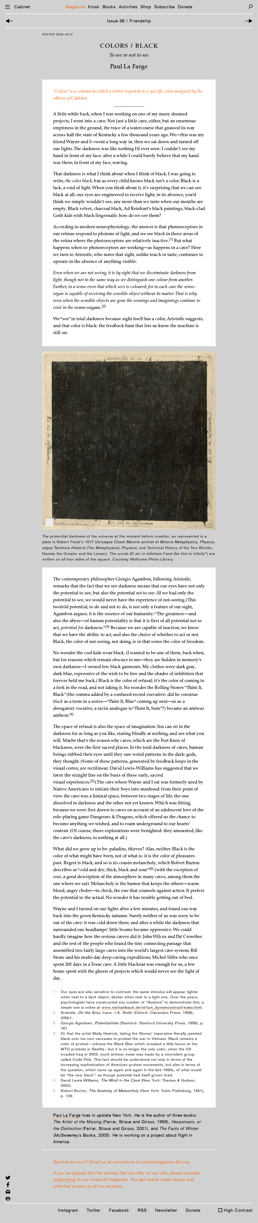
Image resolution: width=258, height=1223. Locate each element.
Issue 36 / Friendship (129, 20)
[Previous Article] (9, 21)
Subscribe (164, 6)
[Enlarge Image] (49, 522)
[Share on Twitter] (8, 1177)
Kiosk (94, 6)
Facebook (119, 1210)
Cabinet (22, 7)
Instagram (68, 1210)
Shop (145, 6)
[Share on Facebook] (8, 1184)
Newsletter (166, 1210)
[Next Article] (249, 21)
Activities (128, 6)
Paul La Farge (67, 1115)
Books (109, 6)
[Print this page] (8, 1198)
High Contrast (238, 1210)
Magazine (75, 6)
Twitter (94, 1210)
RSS (142, 1210)
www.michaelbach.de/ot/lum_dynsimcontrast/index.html (152, 1007)
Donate (185, 6)
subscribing (64, 1179)
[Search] (250, 6)
